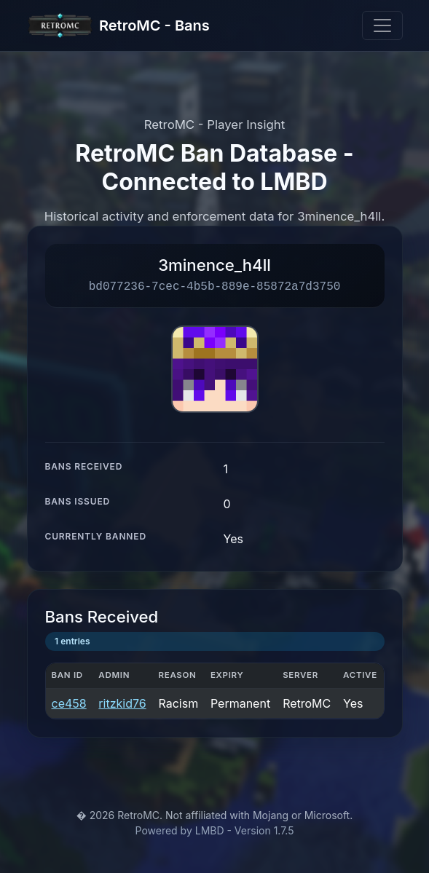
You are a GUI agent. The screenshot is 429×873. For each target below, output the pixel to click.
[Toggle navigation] (382, 25)
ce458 (69, 703)
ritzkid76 (122, 703)
